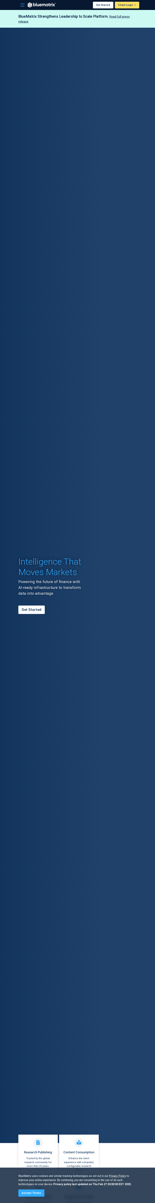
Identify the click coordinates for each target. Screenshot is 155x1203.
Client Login (126, 5)
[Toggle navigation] (22, 5)
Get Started (103, 5)
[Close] (31, 1193)
